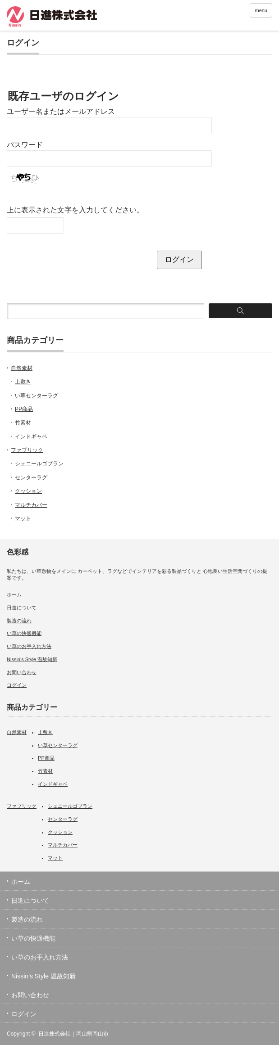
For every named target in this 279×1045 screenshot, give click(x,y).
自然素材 (21, 368)
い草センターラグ (36, 395)
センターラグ (31, 477)
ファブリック (27, 450)
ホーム (14, 594)
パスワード (25, 145)
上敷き (23, 381)
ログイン (17, 685)
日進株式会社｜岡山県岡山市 (73, 1034)
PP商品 (24, 409)
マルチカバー (31, 505)
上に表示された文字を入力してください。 (75, 210)
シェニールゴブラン (39, 463)
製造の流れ (19, 620)
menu (261, 10)
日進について (22, 607)
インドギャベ (31, 436)
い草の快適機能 (24, 633)
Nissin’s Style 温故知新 (32, 659)
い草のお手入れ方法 (29, 646)
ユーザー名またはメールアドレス (61, 111)
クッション (28, 491)
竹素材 (23, 422)
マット (23, 518)
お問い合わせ (22, 672)
